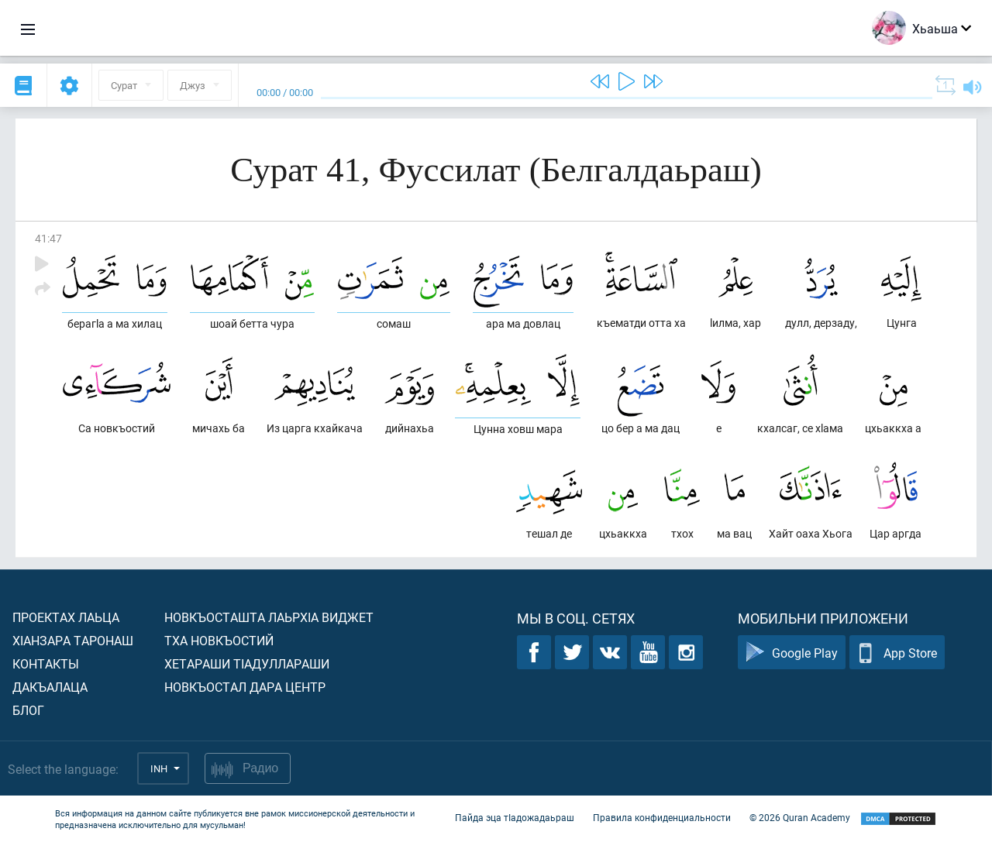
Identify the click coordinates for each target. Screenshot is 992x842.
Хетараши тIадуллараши (246, 663)
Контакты (45, 663)
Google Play (792, 653)
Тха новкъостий (219, 640)
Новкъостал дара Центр (245, 687)
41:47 (48, 238)
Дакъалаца (50, 687)
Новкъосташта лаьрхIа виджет (269, 617)
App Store (897, 653)
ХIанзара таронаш (72, 640)
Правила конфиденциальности (662, 817)
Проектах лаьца (65, 617)
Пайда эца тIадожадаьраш (514, 817)
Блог (28, 710)
